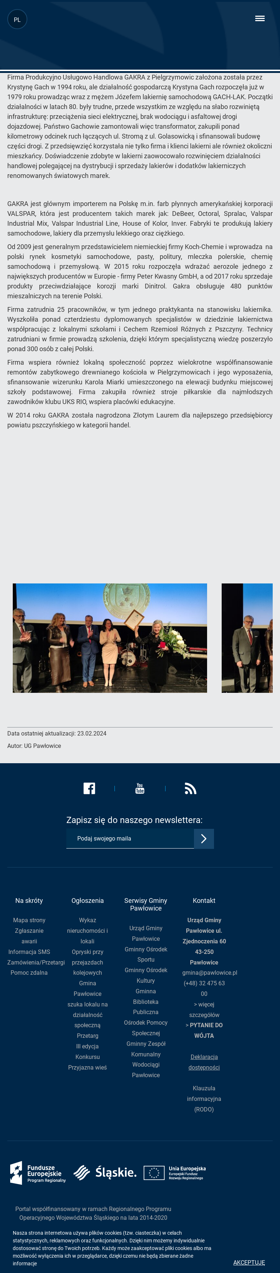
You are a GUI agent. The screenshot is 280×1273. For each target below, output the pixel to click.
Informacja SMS (29, 951)
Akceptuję (249, 1262)
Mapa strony (29, 920)
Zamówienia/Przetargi (36, 962)
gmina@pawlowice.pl (209, 972)
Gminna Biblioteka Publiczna (146, 1002)
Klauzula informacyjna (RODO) (204, 1099)
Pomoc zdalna (29, 972)
